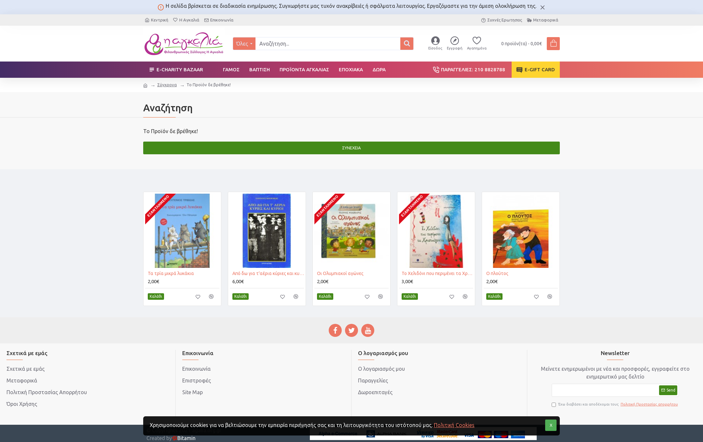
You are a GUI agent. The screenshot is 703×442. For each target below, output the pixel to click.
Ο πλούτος (497, 273)
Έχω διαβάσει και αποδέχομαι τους (615, 404)
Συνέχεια (351, 147)
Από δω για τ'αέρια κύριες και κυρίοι (268, 273)
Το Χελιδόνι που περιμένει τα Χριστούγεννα (437, 273)
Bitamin (184, 438)
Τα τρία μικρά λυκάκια (171, 273)
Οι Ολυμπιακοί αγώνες (340, 273)
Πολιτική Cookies (454, 425)
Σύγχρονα (167, 84)
